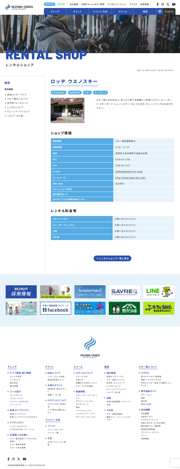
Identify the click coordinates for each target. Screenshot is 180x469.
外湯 (109, 404)
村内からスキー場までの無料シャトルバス (156, 384)
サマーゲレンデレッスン (86, 416)
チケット (77, 11)
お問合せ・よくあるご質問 (92, 4)
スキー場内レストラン (17, 98)
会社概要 (74, 4)
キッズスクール (82, 404)
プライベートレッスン (85, 401)
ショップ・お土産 (15, 115)
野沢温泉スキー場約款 (151, 426)
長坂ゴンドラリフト (18, 414)
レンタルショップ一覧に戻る (114, 258)
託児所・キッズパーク (17, 102)
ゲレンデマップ (16, 395)
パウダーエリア (16, 398)
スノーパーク (15, 404)
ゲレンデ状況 (15, 376)
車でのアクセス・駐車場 (151, 376)
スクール (122, 11)
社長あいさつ (147, 416)
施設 (145, 11)
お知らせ (80, 379)
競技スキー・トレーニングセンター (118, 418)
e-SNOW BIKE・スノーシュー (22, 429)
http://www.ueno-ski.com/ (130, 177)
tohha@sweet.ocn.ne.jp (128, 171)
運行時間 (14, 386)
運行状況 (14, 382)
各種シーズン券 (54, 394)
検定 (78, 407)
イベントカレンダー (56, 429)
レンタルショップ (149, 70)
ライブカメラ (15, 379)
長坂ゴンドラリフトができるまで (23, 417)
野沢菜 (144, 401)
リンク (144, 435)
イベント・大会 (100, 11)
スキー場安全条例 (18, 444)
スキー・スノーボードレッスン (86, 396)
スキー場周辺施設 (114, 414)
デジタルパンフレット (117, 4)
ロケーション (146, 394)
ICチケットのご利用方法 (57, 405)
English (169, 11)
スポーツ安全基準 (18, 447)
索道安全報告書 (148, 429)
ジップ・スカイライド (18, 426)
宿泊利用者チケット (56, 379)
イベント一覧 (53, 432)
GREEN (61, 4)
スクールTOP (82, 376)
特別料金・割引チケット (57, 390)
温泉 (143, 397)
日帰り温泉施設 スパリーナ (118, 401)
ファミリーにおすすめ (19, 401)
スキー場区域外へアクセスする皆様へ (23, 440)
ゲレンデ (54, 11)
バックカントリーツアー (86, 413)
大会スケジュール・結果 (57, 443)
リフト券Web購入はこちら (57, 411)
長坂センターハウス (16, 94)
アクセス (133, 4)
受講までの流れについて (86, 382)
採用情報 (144, 4)
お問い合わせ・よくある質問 (153, 422)
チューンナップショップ (18, 111)
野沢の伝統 (146, 404)
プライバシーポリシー (150, 432)
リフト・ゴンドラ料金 (56, 376)
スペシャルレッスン (84, 410)
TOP (139, 70)
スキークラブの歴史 (84, 386)
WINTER (50, 4)
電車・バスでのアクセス (151, 379)
